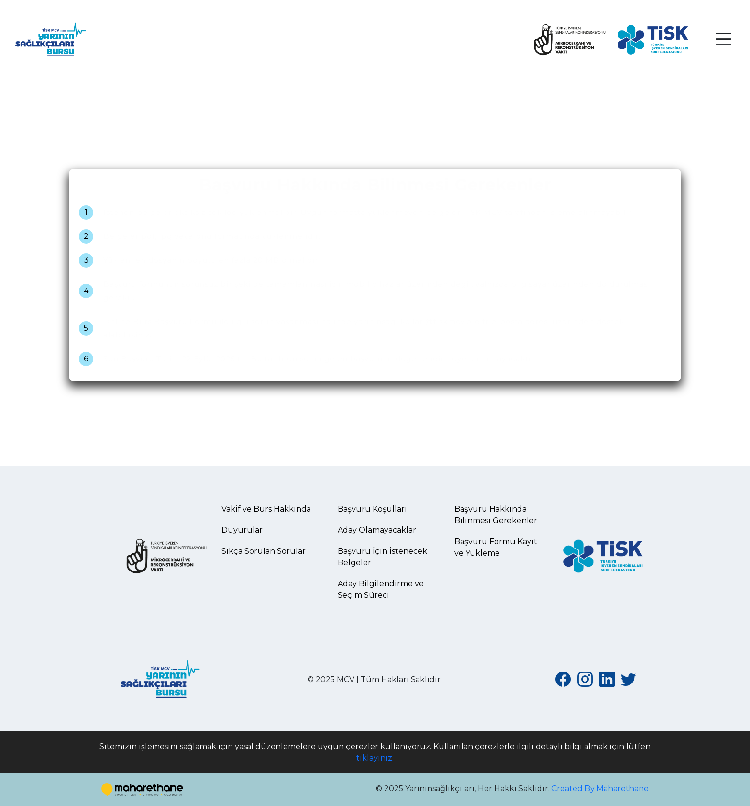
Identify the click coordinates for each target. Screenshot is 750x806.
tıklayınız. (375, 757)
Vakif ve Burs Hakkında (266, 509)
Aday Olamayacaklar (377, 530)
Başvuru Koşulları (372, 509)
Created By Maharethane (600, 788)
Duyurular (242, 530)
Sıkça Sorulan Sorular (263, 551)
